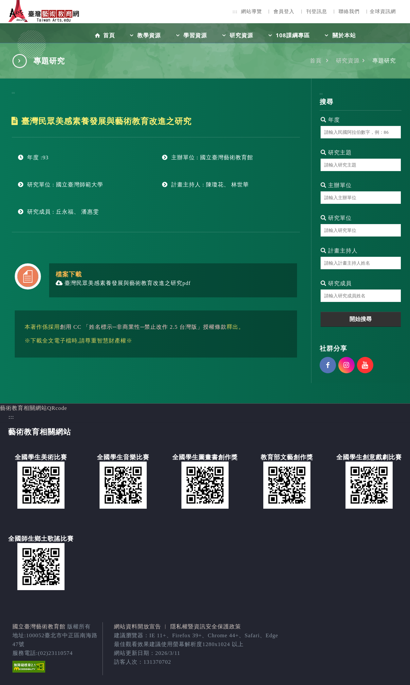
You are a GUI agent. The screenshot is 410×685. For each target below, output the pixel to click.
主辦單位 (336, 185)
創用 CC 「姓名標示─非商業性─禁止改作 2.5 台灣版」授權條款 (143, 327)
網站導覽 (251, 11)
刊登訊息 (316, 11)
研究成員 (336, 283)
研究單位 (336, 218)
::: (235, 11)
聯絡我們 (349, 11)
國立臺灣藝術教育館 (38, 627)
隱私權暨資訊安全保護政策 (205, 627)
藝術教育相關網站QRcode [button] (33, 408)
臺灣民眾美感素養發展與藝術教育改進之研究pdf (123, 283)
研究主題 (336, 152)
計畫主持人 (339, 251)
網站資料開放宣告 (137, 627)
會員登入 (283, 11)
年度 (330, 120)
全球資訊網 (383, 11)
